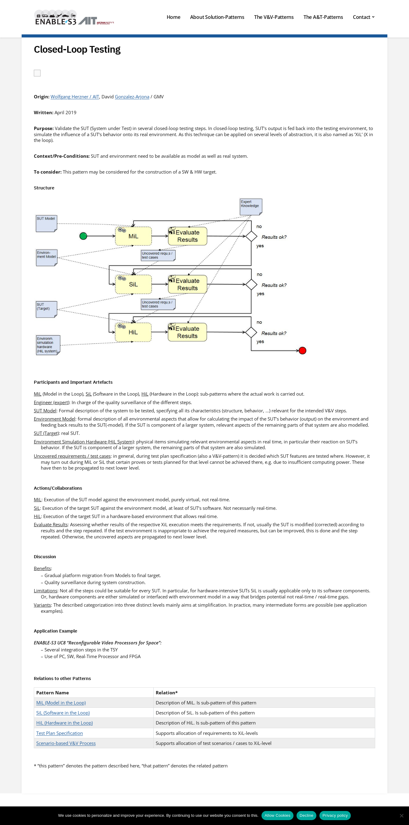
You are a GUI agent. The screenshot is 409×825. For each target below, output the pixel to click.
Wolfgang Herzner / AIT (75, 96)
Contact (361, 17)
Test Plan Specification (59, 733)
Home (173, 17)
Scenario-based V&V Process (66, 743)
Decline (306, 815)
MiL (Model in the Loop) (61, 703)
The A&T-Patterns (323, 17)
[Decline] (401, 816)
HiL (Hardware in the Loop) (64, 723)
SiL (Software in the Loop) (63, 713)
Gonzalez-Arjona (132, 96)
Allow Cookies (277, 815)
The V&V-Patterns (274, 17)
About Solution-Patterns (217, 17)
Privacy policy (335, 815)
